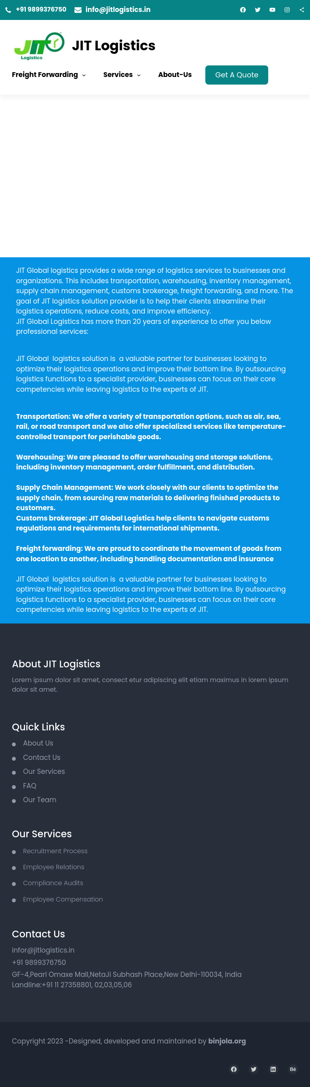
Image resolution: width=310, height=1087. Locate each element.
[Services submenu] (139, 75)
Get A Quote (236, 75)
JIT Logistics (114, 45)
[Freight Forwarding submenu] (84, 75)
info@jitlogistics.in (118, 9)
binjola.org (227, 1041)
